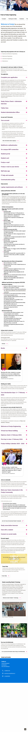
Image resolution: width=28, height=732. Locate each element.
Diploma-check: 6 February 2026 (11, 435)
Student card (5, 158)
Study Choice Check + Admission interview (11, 103)
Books (3, 348)
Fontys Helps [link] (5, 576)
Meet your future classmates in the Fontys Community (12, 491)
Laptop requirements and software (12, 187)
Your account (5, 120)
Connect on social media (8, 534)
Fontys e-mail (5, 162)
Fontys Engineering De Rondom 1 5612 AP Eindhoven (6, 665)
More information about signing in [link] (11, 140)
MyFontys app (5, 171)
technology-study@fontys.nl (9, 673)
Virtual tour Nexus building (9, 431)
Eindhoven (3, 2)
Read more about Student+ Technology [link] (12, 597)
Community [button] (21, 18)
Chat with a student (7, 530)
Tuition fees (4, 108)
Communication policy (8, 179)
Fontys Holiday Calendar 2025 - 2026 (12, 443)
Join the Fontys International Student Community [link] (12, 521)
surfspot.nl (6, 267)
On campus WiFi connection (9, 149)
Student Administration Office (10, 112)
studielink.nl (3, 83)
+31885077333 (7, 670)
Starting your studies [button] (12, 18)
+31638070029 (7, 676)
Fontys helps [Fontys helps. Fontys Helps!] (22, 547)
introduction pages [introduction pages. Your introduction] (6, 418)
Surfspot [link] (5, 343)
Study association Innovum (9, 525)
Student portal (5, 154)
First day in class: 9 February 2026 (12, 439)
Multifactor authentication (9, 145)
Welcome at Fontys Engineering (11, 426)
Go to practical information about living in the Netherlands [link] (14, 651)
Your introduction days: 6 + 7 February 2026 (13, 394)
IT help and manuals (7, 175)
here (9, 86)
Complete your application (9, 77)
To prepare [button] (4, 18)
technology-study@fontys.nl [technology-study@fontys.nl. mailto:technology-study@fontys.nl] (6, 96)
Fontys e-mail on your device (10, 167)
